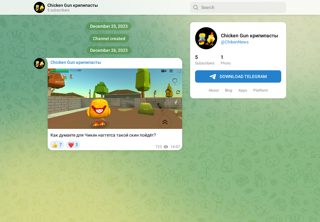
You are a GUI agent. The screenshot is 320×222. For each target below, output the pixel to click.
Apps (242, 90)
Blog (228, 90)
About (214, 90)
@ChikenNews (235, 41)
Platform (260, 90)
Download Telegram (238, 77)
